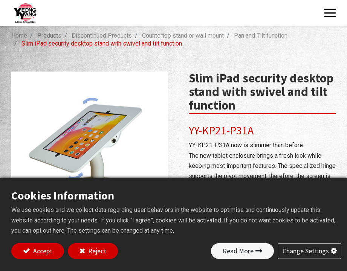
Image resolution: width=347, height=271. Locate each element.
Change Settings (306, 251)
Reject (96, 251)
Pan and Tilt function (260, 35)
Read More (238, 251)
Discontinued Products (102, 35)
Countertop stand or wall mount (183, 35)
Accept (42, 251)
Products (49, 35)
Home (19, 35)
